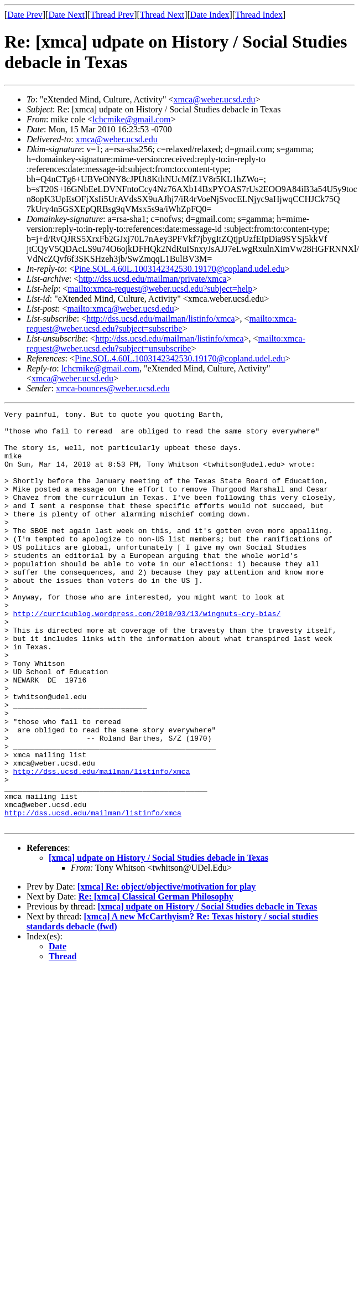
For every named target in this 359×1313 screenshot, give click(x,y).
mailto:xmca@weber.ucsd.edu (120, 308)
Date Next (67, 14)
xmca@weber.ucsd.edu (215, 99)
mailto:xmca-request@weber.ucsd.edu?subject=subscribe (161, 323)
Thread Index (259, 14)
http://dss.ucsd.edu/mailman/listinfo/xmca (160, 318)
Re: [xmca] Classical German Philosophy (156, 979)
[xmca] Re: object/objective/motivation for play (166, 969)
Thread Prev (112, 14)
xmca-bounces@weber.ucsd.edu (113, 388)
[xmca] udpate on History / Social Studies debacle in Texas (158, 940)
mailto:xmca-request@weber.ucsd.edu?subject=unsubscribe (166, 343)
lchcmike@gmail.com (131, 119)
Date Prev (25, 14)
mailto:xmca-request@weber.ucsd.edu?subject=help (159, 288)
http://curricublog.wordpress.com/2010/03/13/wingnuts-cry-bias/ (147, 655)
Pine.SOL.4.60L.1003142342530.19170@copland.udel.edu (179, 268)
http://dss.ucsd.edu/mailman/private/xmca (153, 278)
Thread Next (162, 14)
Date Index (210, 14)
